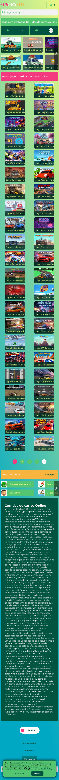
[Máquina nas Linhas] (15, 376)
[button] (56, 53)
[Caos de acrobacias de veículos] (44, 242)
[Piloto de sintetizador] (44, 225)
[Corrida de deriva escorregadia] (44, 275)
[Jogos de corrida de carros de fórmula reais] (15, 443)
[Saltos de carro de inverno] (15, 342)
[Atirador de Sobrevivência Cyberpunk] (15, 124)
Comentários (29, 743)
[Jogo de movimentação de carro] (44, 174)
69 (37, 462)
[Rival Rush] (33, 45)
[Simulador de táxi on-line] (44, 376)
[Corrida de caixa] (15, 258)
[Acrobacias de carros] (15, 275)
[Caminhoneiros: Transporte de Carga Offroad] (44, 410)
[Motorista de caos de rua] (15, 359)
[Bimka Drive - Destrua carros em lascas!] (15, 191)
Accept (37, 773)
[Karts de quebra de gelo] (44, 158)
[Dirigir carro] (44, 107)
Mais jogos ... (51, 474)
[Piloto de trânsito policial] (44, 326)
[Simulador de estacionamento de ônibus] (15, 242)
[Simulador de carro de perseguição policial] (44, 309)
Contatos (29, 750)
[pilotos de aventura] (11, 62)
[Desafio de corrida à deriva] (44, 292)
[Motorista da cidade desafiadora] (15, 426)
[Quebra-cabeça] (17, 484)
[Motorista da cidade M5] (44, 258)
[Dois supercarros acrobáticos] (44, 359)
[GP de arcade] (44, 124)
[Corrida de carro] (15, 107)
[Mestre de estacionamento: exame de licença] (15, 410)
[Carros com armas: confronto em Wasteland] (15, 174)
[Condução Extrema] (44, 191)
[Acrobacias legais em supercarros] (15, 225)
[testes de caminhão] (11, 45)
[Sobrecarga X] (15, 309)
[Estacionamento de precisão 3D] (44, 443)
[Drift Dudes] (33, 62)
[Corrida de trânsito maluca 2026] (15, 90)
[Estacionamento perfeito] (44, 393)
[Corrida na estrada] (44, 426)
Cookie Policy (46, 769)
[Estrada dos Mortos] (15, 292)
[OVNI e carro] (44, 342)
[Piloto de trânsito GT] (44, 141)
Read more (19, 774)
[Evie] (17, 493)
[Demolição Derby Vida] (15, 393)
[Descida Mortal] (44, 208)
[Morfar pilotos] (44, 90)
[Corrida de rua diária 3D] (15, 208)
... (29, 462)
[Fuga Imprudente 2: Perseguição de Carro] (15, 326)
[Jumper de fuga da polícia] (15, 158)
